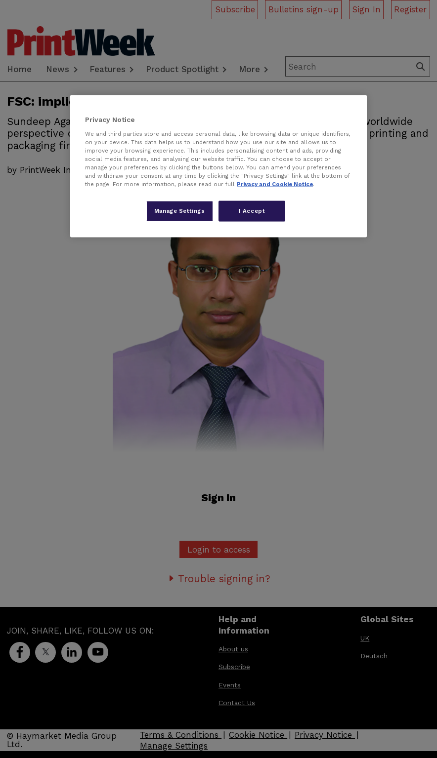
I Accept (252, 210)
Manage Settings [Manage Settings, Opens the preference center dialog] (179, 210)
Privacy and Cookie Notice (275, 184)
